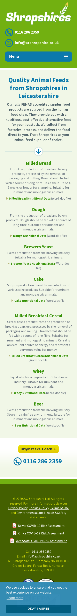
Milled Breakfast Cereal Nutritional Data (39, 356)
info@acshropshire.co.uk (37, 42)
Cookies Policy (39, 508)
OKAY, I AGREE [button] (38, 608)
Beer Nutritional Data (30, 425)
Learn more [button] (15, 598)
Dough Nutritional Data (29, 236)
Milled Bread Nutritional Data (30, 198)
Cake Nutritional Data (29, 301)
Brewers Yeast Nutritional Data (33, 263)
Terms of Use (59, 508)
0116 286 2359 (27, 32)
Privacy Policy (17, 508)
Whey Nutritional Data (30, 393)
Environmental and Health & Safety (41, 513)
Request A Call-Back (38, 450)
